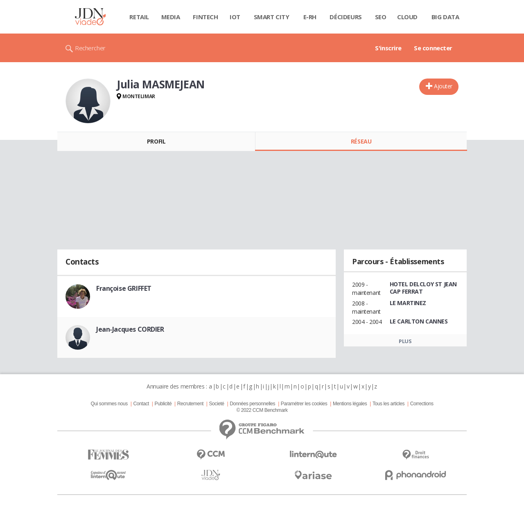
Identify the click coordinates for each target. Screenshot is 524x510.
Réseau (361, 141)
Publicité (163, 404)
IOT (235, 17)
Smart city (271, 17)
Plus (405, 341)
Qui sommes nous (108, 404)
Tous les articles (388, 404)
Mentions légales (350, 404)
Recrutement (190, 404)
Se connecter (433, 48)
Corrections (422, 404)
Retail (139, 17)
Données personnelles (252, 404)
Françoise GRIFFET (123, 288)
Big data (445, 17)
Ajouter (443, 86)
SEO (380, 17)
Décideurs (345, 17)
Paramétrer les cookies (304, 404)
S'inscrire (388, 48)
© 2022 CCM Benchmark (261, 410)
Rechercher (90, 48)
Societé (216, 404)
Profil (156, 141)
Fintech (205, 17)
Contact (141, 404)
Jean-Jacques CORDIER (130, 329)
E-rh (309, 17)
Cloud (407, 17)
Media (170, 17)
